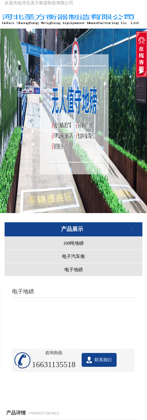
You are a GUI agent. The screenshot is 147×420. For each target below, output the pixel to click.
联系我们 (103, 360)
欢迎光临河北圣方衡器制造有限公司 (39, 3)
